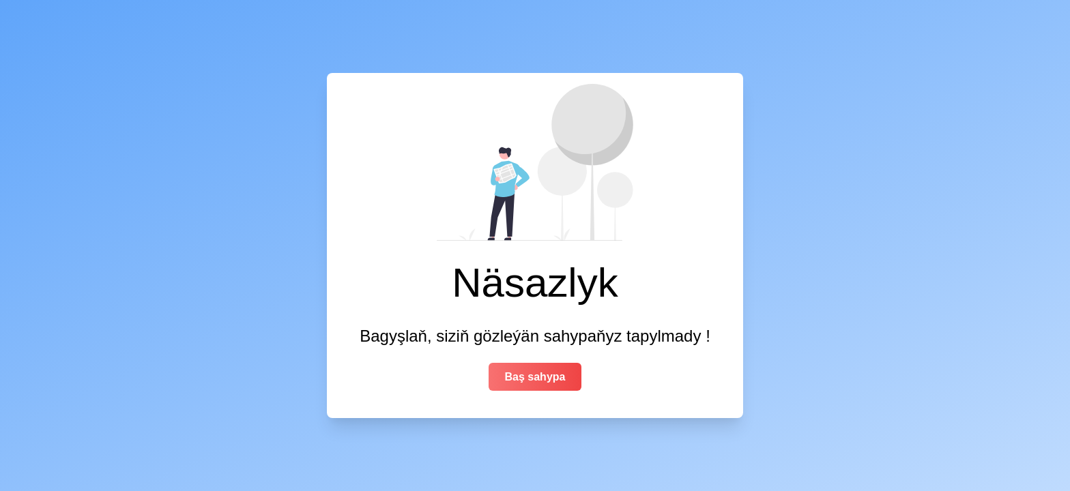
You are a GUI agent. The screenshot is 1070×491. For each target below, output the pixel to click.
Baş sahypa (535, 377)
